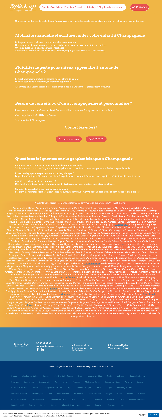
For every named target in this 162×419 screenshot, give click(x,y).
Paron (122, 405)
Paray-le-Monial (17, 405)
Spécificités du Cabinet (52, 7)
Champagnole (121, 224)
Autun (65, 382)
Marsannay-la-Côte (124, 388)
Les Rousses (64, 294)
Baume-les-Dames (137, 376)
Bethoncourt (29, 382)
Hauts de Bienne (67, 277)
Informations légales (118, 345)
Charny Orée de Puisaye (71, 405)
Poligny (53, 288)
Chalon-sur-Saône (92, 382)
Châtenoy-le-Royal (58, 399)
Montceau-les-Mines (137, 399)
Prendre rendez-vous (113, 7)
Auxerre (130, 393)
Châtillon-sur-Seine (29, 376)
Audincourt (121, 376)
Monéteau (99, 405)
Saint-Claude (149, 294)
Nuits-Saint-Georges (19, 393)
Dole (122, 244)
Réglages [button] (142, 415)
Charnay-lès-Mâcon (112, 382)
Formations (80, 7)
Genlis (109, 376)
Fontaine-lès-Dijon (94, 376)
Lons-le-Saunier (92, 263)
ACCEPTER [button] (153, 415)
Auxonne (76, 382)
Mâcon (121, 399)
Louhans (110, 399)
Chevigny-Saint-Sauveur (63, 376)
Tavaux (30, 305)
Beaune (14, 376)
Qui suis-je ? (92, 7)
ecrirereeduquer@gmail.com (49, 346)
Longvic (109, 388)
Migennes (111, 405)
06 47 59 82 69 (43, 343)
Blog (101, 7)
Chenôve (46, 376)
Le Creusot (98, 399)
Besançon (15, 382)
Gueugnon (85, 399)
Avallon (43, 405)
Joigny (87, 405)
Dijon (80, 376)
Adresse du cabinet (81, 345)
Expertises (69, 7)
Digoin (73, 399)
